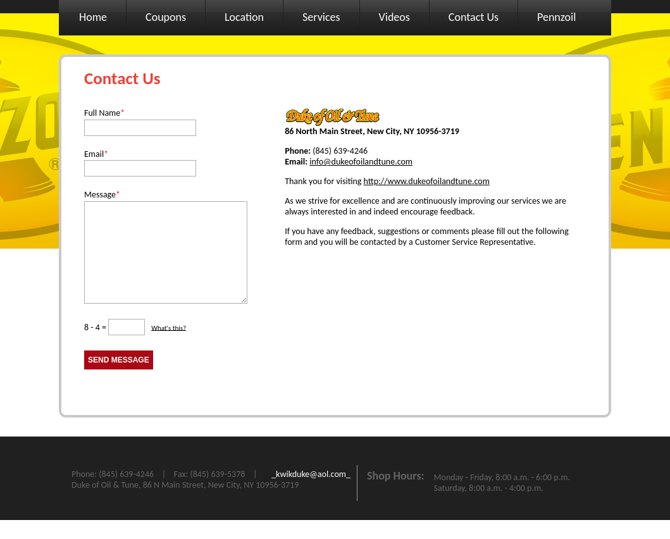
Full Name (104, 113)
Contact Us (474, 17)
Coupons (166, 17)
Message (102, 194)
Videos (394, 17)
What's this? (168, 346)
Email (96, 154)
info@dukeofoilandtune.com (361, 161)
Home (93, 17)
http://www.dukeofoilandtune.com (427, 181)
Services (321, 17)
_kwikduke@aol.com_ (311, 493)
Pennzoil (556, 17)
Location (244, 17)
